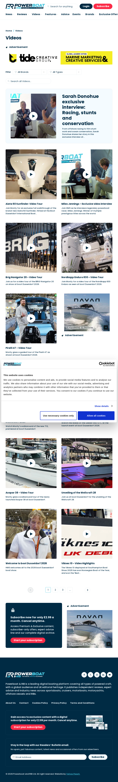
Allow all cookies (96, 415)
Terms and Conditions (82, 703)
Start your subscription (28, 640)
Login (86, 6)
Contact (24, 703)
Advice (65, 14)
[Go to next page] (87, 590)
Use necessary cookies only (58, 415)
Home (9, 30)
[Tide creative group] (59, 57)
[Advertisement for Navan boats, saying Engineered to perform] (87, 312)
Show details (102, 406)
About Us (11, 703)
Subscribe (103, 6)
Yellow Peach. (73, 773)
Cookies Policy (40, 703)
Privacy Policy (59, 703)
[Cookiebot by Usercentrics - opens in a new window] (101, 364)
